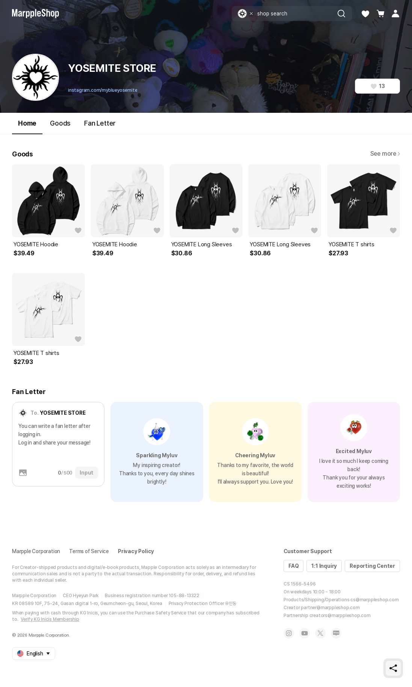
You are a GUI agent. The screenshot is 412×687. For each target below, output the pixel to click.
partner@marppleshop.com (330, 607)
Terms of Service (89, 551)
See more (385, 153)
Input (87, 473)
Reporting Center (372, 566)
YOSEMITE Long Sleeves (201, 244)
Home (27, 126)
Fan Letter (100, 123)
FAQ (293, 566)
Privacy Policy (136, 551)
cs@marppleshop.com (374, 599)
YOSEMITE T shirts (351, 244)
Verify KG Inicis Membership (50, 619)
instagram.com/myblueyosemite (102, 90)
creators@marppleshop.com (340, 615)
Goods (60, 123)
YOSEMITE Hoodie (36, 244)
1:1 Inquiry (324, 566)
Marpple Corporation (36, 551)
